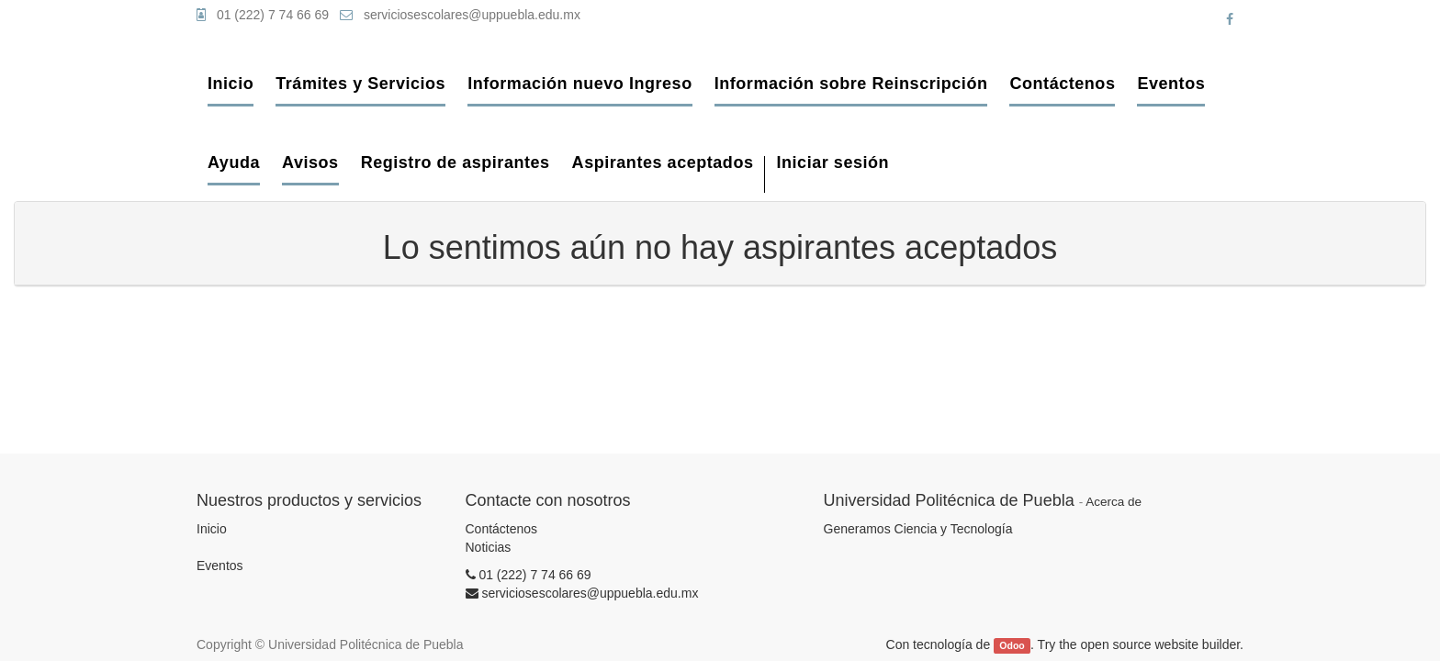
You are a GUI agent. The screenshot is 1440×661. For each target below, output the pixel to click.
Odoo (1011, 645)
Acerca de (1114, 502)
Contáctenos (502, 528)
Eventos (220, 565)
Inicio (212, 528)
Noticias (489, 547)
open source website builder (1161, 644)
